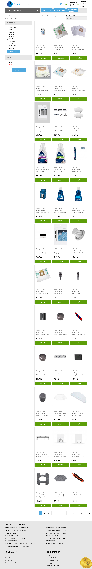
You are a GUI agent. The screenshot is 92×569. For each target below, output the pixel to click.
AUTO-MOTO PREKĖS (52, 536)
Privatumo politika (11, 563)
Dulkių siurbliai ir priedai (52, 16)
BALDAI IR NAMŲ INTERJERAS (55, 543)
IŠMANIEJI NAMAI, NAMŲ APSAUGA (56, 533)
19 (85, 513)
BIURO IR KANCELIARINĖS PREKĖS (56, 538)
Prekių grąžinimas (52, 563)
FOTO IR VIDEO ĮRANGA (12, 536)
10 (77, 513)
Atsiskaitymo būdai (52, 557)
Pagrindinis (8, 16)
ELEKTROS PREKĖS (11, 541)
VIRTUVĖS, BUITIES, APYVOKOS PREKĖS (17, 546)
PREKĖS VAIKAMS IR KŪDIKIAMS (15, 538)
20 (89, 513)
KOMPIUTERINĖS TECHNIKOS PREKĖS (16, 528)
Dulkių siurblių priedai (11, 18)
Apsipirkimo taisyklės (53, 555)
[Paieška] (42, 4)
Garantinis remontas (53, 565)
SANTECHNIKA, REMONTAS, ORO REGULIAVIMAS (20, 543)
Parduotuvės (9, 560)
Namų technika (39, 16)
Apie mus (8, 555)
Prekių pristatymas (52, 560)
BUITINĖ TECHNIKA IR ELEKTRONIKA (23, 16)
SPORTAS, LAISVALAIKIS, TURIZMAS (16, 530)
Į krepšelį (42, 58)
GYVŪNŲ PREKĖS (10, 533)
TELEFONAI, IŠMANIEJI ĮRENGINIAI (56, 530)
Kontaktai (8, 557)
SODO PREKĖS (50, 541)
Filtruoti (18, 70)
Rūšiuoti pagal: (70, 15)
